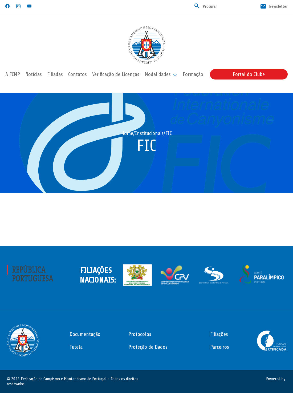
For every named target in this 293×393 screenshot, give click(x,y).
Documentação (85, 334)
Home (127, 133)
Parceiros (219, 347)
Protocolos (139, 334)
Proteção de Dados (148, 347)
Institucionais (149, 133)
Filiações (219, 334)
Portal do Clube (249, 74)
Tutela (76, 347)
